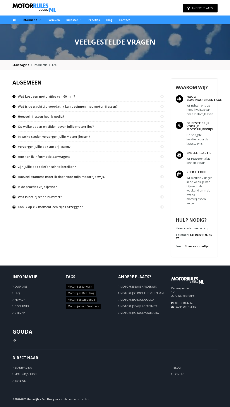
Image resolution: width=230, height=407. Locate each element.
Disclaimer (22, 306)
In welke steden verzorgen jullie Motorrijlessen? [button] (54, 136)
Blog (109, 20)
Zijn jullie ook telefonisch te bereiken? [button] (47, 166)
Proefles (94, 20)
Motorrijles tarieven (80, 286)
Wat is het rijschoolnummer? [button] (40, 196)
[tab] (91, 97)
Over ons (21, 286)
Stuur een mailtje (197, 246)
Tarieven (53, 20)
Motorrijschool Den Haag (83, 306)
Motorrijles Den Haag (81, 293)
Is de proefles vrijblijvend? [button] (37, 186)
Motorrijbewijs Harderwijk (138, 286)
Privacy (20, 300)
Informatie (31, 20)
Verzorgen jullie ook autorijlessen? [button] (44, 146)
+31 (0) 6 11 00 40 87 (194, 236)
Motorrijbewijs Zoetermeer (139, 306)
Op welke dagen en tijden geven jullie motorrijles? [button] (56, 126)
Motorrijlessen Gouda (81, 300)
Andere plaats (200, 8)
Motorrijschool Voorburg (139, 313)
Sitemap (20, 313)
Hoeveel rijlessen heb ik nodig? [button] (41, 116)
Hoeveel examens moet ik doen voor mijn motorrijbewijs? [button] (61, 176)
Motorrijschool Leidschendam (142, 293)
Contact (124, 20)
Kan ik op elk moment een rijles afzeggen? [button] (50, 207)
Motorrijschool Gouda (137, 300)
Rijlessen (74, 20)
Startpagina (20, 65)
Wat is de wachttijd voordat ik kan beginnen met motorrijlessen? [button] (68, 106)
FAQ (17, 293)
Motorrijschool (26, 374)
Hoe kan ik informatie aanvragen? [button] (44, 156)
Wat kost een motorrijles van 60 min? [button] (46, 96)
